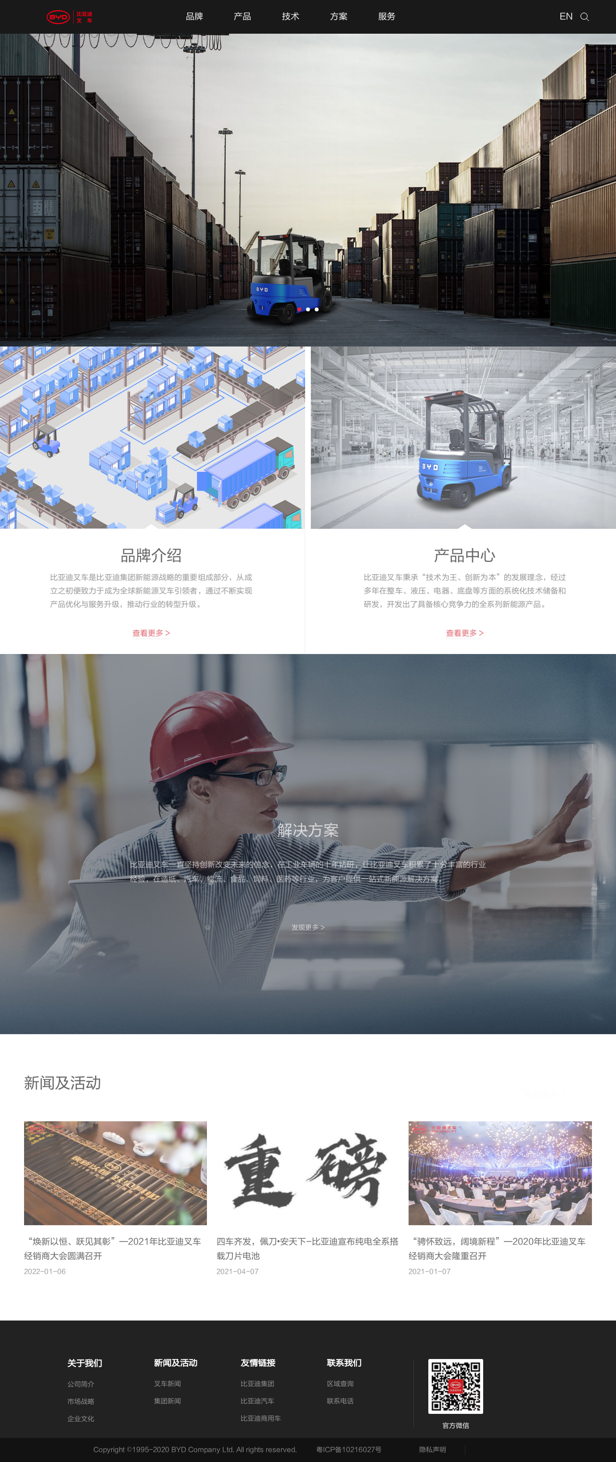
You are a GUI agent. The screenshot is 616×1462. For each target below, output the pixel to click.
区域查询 (340, 1384)
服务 (387, 17)
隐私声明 (432, 1450)
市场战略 (80, 1402)
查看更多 (146, 633)
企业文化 (80, 1419)
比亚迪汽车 (257, 1401)
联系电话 (340, 1401)
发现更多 (308, 932)
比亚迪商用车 (261, 1418)
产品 (242, 17)
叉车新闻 (167, 1384)
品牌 (194, 17)
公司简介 (80, 1384)
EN (566, 17)
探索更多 (74, 272)
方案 (338, 17)
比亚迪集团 (257, 1384)
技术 (290, 17)
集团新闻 (167, 1401)
